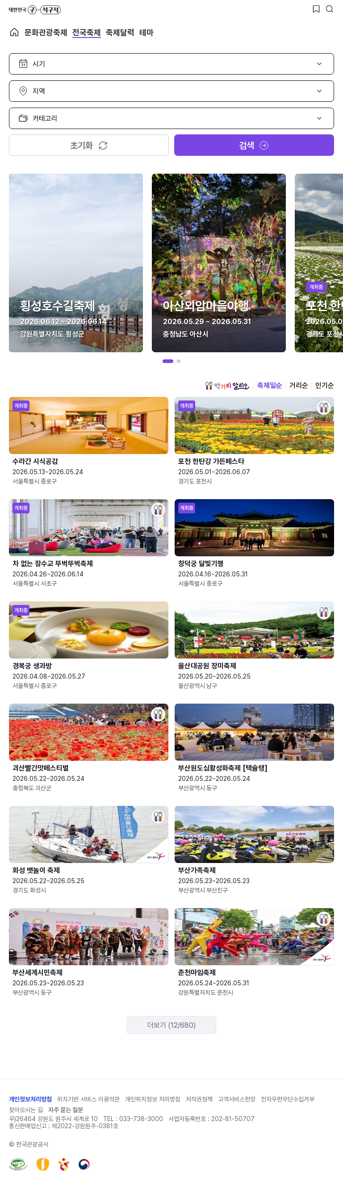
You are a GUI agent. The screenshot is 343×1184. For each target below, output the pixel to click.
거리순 (298, 385)
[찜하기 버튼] (316, 8)
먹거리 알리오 (227, 385)
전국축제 (86, 32)
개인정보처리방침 (30, 1099)
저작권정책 (199, 1099)
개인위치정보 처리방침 (152, 1099)
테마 (146, 32)
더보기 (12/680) (171, 1025)
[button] (168, 361)
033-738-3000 (141, 1118)
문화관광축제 (46, 32)
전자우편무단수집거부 (287, 1099)
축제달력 (120, 32)
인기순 (324, 385)
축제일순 (269, 385)
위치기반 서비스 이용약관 (88, 1099)
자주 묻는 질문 (65, 1109)
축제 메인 (14, 32)
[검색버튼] (329, 8)
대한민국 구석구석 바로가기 (35, 9)
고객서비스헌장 (236, 1099)
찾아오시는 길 (26, 1109)
